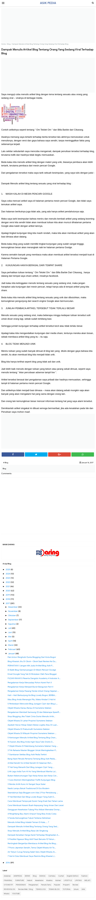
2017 (8, 603)
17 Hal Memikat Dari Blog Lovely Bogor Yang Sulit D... (31, 797)
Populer (57, 885)
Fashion (84, 876)
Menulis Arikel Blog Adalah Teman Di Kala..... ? (28, 822)
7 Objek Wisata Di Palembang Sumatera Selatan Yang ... (33, 746)
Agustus (12, 624)
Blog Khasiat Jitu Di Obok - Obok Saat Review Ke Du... (32, 661)
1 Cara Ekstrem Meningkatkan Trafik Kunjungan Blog (31, 780)
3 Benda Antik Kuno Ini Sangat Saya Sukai (27, 784)
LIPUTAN (78, 880)
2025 (8, 569)
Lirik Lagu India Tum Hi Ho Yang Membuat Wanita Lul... (32, 771)
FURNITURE (19, 880)
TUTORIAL (67, 889)
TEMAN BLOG (54, 889)
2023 (8, 578)
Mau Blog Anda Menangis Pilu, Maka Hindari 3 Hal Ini (32, 699)
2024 (8, 574)
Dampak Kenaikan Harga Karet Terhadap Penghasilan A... (34, 835)
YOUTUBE (16, 894)
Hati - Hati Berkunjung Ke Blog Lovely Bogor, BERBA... (32, 695)
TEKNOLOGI (41, 889)
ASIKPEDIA (18, 876)
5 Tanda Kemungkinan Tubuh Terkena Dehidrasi (29, 818)
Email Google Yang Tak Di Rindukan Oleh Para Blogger (32, 674)
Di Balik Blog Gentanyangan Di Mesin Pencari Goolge (32, 670)
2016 (8, 862)
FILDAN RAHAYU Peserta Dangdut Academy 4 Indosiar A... (34, 678)
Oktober (12, 615)
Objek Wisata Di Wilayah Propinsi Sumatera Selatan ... (32, 733)
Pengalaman (33, 885)
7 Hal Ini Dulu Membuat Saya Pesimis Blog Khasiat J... (32, 856)
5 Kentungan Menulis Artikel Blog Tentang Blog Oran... (32, 737)
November (13, 611)
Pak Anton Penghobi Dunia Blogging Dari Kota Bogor (32, 657)
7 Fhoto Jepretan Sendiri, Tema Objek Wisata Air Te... (32, 847)
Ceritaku (51, 876)
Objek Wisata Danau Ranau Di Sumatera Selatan (29, 708)
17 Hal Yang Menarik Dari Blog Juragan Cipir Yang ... (31, 767)
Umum (76, 889)
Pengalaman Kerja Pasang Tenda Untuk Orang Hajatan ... (33, 691)
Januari (11, 653)
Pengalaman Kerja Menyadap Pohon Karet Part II (30, 682)
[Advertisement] (48, 25)
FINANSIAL (8, 880)
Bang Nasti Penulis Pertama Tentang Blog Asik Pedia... (32, 759)
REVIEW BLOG (9, 889)
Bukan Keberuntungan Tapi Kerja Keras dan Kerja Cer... (33, 775)
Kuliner (58, 880)
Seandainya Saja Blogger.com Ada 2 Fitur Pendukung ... (33, 792)
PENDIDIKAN (21, 885)
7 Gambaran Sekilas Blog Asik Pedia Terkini (27, 754)
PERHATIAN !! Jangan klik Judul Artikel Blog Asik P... (31, 665)
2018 (8, 599)
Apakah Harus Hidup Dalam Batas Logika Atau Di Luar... (33, 725)
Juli (10, 628)
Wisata (6, 894)
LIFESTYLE (68, 880)
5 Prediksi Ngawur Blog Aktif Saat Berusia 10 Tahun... (32, 839)
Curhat (61, 876)
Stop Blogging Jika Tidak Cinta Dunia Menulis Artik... (31, 716)
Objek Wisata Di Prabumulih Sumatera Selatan (29, 729)
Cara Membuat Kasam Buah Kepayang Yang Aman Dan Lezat (36, 805)
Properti (66, 885)
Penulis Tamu (46, 885)
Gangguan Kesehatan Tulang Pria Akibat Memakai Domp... (34, 809)
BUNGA (43, 876)
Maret (11, 645)
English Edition (72, 876)
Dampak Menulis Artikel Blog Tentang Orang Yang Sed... (33, 826)
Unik (83, 889)
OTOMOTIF (8, 885)
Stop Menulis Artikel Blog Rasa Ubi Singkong (28, 831)
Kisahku (49, 880)
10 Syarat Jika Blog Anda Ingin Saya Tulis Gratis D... (31, 742)
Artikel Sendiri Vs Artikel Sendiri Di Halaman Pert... (30, 763)
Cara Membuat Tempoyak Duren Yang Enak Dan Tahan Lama (35, 801)
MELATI (87, 880)
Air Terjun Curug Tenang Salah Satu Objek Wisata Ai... (32, 852)
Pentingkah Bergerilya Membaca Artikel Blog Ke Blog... (32, 843)
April (10, 641)
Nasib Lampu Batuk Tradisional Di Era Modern (28, 788)
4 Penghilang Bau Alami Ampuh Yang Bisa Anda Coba (32, 814)
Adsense (7, 876)
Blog (34, 876)
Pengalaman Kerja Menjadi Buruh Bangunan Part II (30, 687)
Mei (10, 636)
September (13, 619)
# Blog (5, 463)
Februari (12, 649)
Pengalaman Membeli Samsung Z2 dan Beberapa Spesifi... (34, 712)
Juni (10, 632)
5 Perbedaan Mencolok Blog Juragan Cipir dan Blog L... (33, 704)
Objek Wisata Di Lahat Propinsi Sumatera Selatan (30, 720)
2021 (8, 586)
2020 (8, 590)
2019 (8, 595)
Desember (13, 607)
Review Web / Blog (25, 889)
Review (75, 885)
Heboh (29, 880)
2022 (8, 582)
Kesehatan (39, 880)
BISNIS (27, 876)
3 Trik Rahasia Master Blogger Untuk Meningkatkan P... (32, 750)
